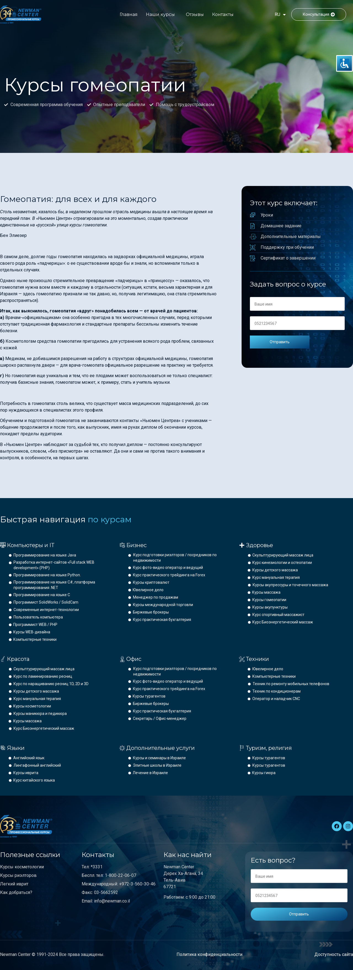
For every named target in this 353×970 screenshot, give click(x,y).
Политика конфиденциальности (209, 954)
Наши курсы (160, 14)
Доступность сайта (333, 954)
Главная (129, 14)
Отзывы (195, 14)
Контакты (223, 14)
